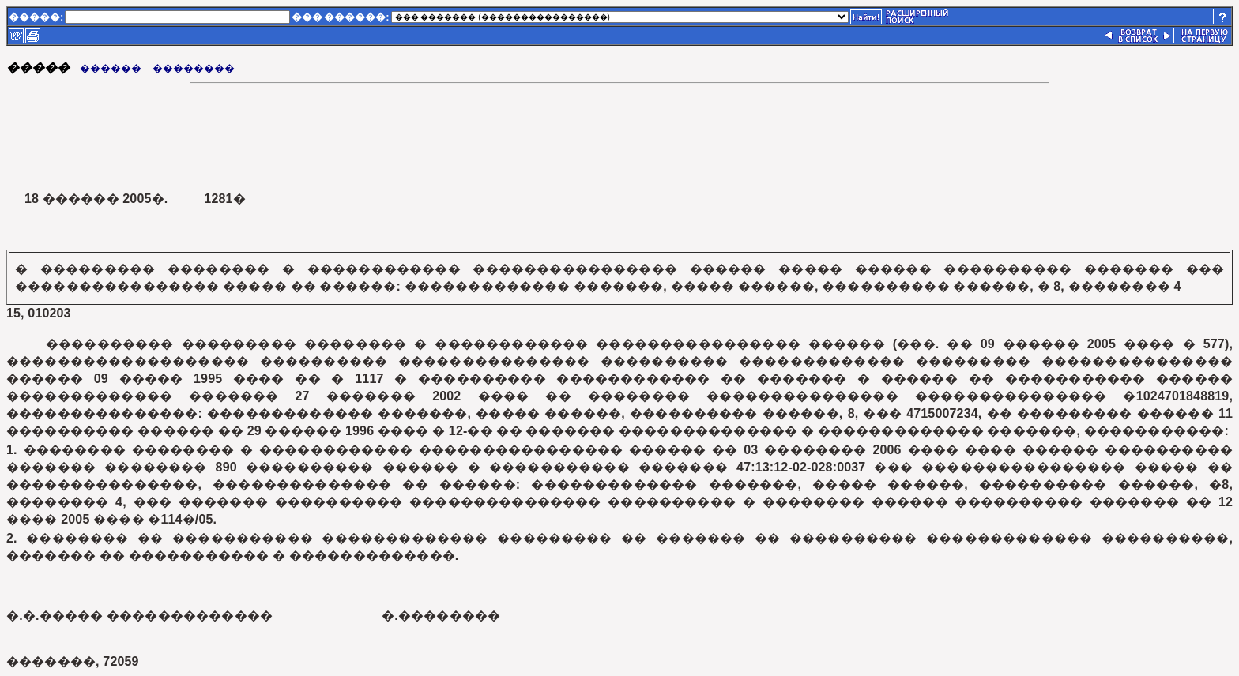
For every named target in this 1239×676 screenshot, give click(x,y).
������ (110, 68)
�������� (194, 68)
